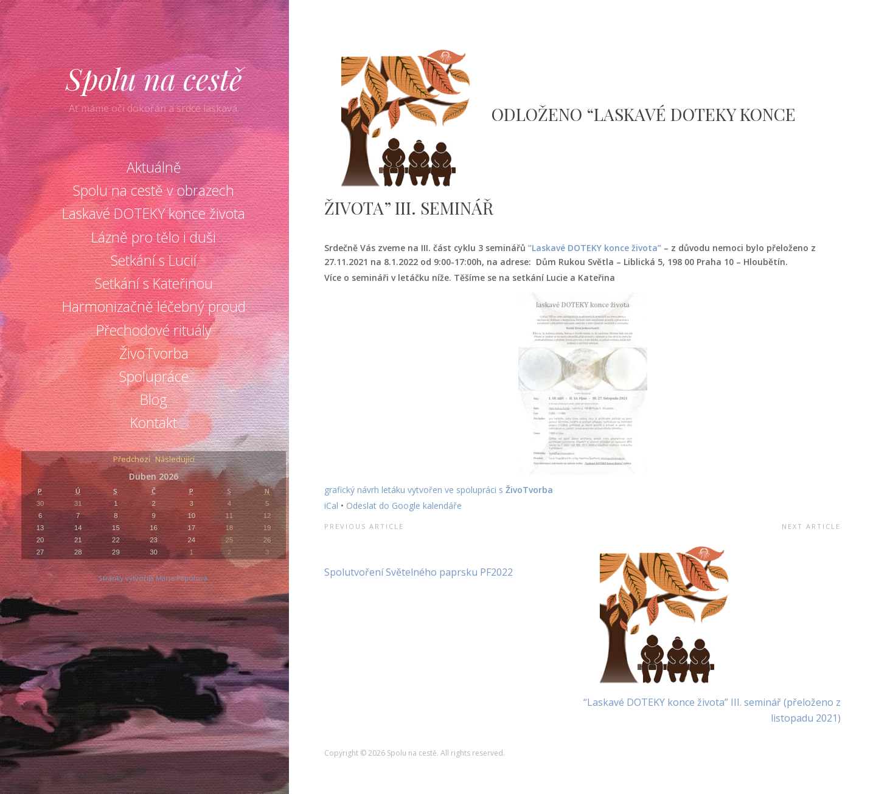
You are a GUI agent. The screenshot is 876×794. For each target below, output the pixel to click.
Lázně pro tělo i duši (153, 237)
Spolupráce (154, 376)
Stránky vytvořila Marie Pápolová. (154, 577)
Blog (153, 399)
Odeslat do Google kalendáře (404, 505)
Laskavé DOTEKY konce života (153, 213)
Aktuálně (154, 167)
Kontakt (153, 422)
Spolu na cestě (154, 78)
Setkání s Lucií (153, 260)
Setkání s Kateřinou (154, 283)
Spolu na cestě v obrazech (153, 190)
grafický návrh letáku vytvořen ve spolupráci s (415, 489)
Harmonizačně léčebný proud (154, 306)
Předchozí (131, 459)
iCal (331, 505)
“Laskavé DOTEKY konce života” (596, 248)
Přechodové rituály (154, 330)
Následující (175, 459)
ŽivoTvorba (154, 353)
